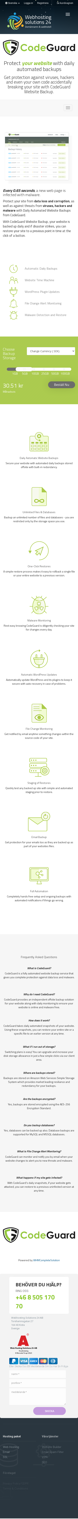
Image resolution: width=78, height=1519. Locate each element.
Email (6, 1452)
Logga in (28, 3)
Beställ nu (61, 385)
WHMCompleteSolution (46, 1260)
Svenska (12, 3)
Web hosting (11, 1447)
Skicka (49, 1411)
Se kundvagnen (65, 3)
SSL (5, 1457)
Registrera (42, 3)
